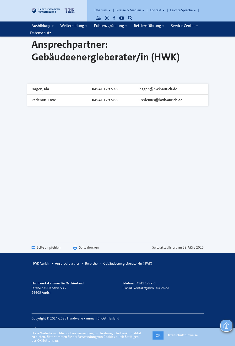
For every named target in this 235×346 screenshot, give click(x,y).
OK (158, 335)
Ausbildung (43, 25)
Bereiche (91, 263)
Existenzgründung (110, 25)
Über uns (102, 10)
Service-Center (184, 25)
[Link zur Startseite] (53, 10)
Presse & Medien (130, 10)
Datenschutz (40, 32)
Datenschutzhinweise (182, 335)
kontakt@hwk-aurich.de (151, 288)
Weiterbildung (73, 25)
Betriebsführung (149, 25)
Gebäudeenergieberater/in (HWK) (127, 263)
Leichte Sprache (183, 10)
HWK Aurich (40, 263)
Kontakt (157, 10)
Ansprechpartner (67, 263)
